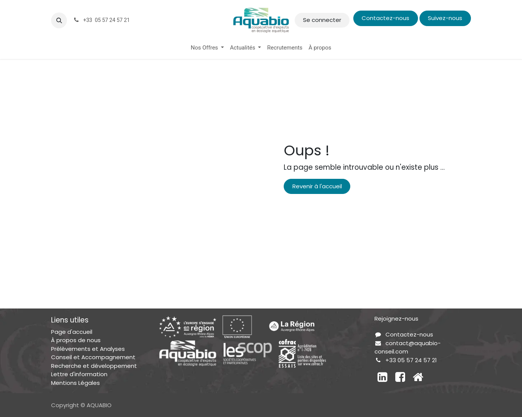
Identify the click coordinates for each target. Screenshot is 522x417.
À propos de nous (76, 340)
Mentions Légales (75, 383)
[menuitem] (207, 47)
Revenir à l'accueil (317, 186)
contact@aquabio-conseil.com (407, 347)
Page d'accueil (71, 332)
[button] (59, 20)
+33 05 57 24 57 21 (411, 360)
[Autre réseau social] (418, 376)
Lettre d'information (79, 374)
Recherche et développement (94, 366)
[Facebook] (400, 376)
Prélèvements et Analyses (88, 349)
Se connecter (322, 20)
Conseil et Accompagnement (93, 357)
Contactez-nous (385, 18)
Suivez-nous (445, 18)
